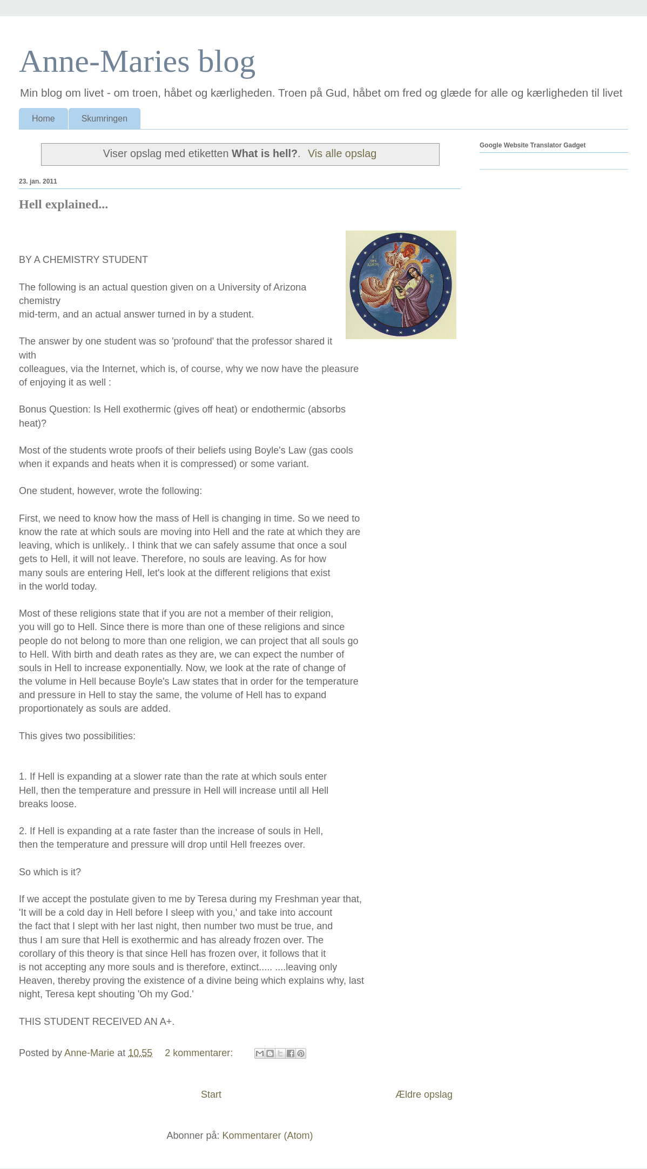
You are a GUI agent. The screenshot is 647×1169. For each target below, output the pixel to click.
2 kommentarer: (200, 1053)
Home (43, 118)
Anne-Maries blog (137, 61)
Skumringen (104, 118)
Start (211, 1094)
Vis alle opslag (342, 153)
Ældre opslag (424, 1094)
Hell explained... (63, 204)
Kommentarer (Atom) (268, 1135)
